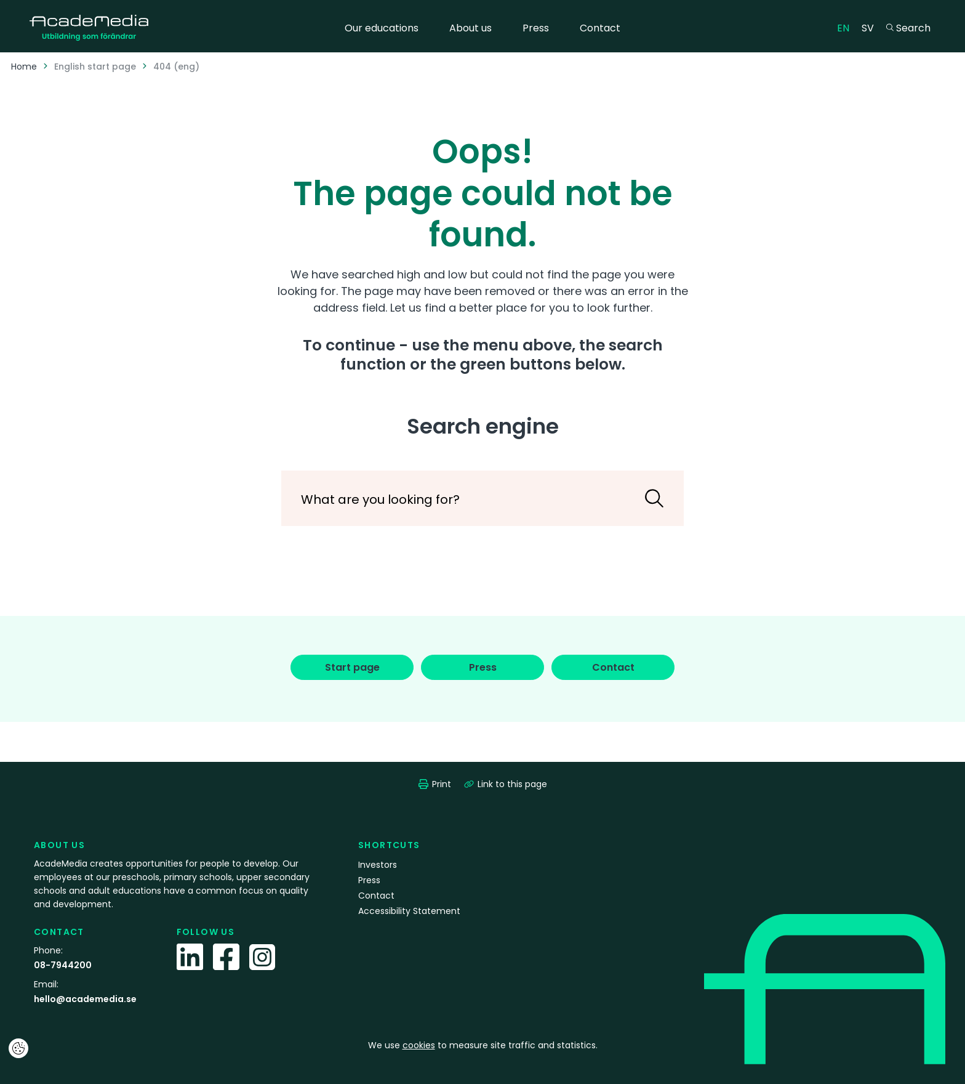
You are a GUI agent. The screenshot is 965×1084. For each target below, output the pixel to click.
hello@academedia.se (85, 999)
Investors (377, 865)
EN (846, 27)
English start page (95, 66)
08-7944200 (63, 965)
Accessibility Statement (409, 911)
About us (470, 28)
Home (24, 66)
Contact (600, 28)
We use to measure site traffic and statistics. (483, 1045)
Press (536, 28)
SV (871, 27)
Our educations (381, 28)
